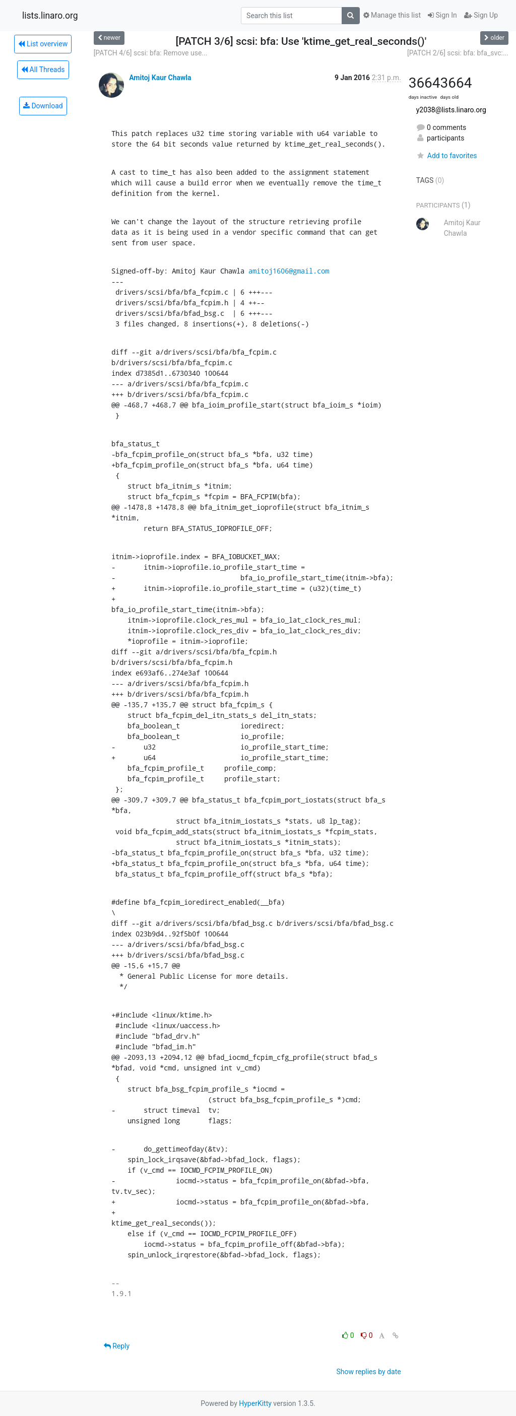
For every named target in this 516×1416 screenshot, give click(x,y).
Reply (117, 1346)
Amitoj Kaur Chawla (160, 78)
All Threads (42, 69)
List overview (43, 44)
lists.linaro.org (50, 16)
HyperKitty (255, 1403)
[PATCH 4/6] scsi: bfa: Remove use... (151, 53)
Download (43, 106)
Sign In (442, 15)
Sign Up (481, 15)
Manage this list (392, 15)
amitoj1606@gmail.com (288, 271)
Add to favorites (446, 156)
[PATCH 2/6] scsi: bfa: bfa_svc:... (457, 53)
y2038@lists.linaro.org (451, 110)
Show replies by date (368, 1372)
